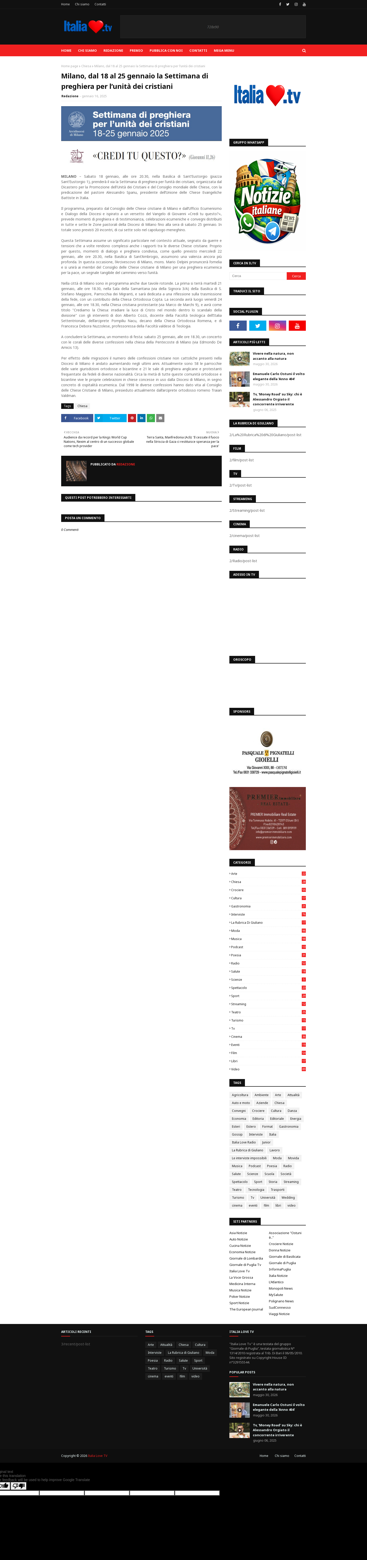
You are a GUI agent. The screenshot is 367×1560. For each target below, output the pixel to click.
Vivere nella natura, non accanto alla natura (273, 356)
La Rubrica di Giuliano (268, 922)
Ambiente (262, 1095)
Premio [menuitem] (136, 50)
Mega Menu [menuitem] (224, 50)
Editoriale (277, 1118)
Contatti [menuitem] (198, 50)
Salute (268, 971)
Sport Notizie (239, 1303)
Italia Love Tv (239, 1271)
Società (286, 1174)
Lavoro (275, 1150)
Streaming (268, 1004)
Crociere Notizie (281, 1243)
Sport (268, 996)
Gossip (237, 1134)
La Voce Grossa (241, 1277)
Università (267, 1197)
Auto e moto (241, 1103)
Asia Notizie (238, 1233)
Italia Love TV (97, 1456)
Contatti (100, 4)
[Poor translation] (18, 1486)
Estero (251, 1126)
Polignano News (281, 1301)
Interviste (268, 914)
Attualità (293, 1095)
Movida (293, 1158)
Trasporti (277, 1190)
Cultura (268, 898)
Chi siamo (82, 4)
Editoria (258, 1118)
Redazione (69, 96)
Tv (268, 1028)
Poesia (268, 955)
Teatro (268, 1012)
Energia (295, 1118)
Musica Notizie (240, 1290)
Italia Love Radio (244, 1142)
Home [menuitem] (66, 50)
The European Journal (246, 1309)
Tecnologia (256, 1190)
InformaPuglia (280, 1269)
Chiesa (86, 66)
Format (267, 1126)
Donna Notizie (280, 1250)
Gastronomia (268, 906)
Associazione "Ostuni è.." (285, 1235)
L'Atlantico (276, 1282)
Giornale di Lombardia (246, 1258)
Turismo (268, 1020)
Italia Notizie (278, 1275)
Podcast (268, 947)
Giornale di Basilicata (284, 1256)
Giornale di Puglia (282, 1263)
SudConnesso (280, 1307)
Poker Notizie (239, 1296)
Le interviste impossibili (249, 1158)
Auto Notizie (238, 1239)
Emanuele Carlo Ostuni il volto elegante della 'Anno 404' (279, 376)
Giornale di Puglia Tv (245, 1264)
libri (268, 1061)
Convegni (239, 1111)
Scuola (269, 1174)
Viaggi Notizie (279, 1313)
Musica (268, 939)
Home (65, 4)
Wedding (288, 1197)
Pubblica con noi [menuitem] (166, 50)
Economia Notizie (242, 1252)
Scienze (268, 979)
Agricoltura (240, 1095)
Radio (268, 963)
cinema (268, 1036)
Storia (273, 1182)
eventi (268, 1045)
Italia (272, 1134)
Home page (69, 66)
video (268, 1069)
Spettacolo (268, 988)
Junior (266, 1142)
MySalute (276, 1294)
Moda (268, 931)
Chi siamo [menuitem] (87, 50)
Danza (292, 1111)
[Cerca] (258, 276)
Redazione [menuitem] (113, 50)
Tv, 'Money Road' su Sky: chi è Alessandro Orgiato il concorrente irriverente (277, 399)
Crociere (268, 890)
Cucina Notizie (240, 1245)
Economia (239, 1118)
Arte (268, 874)
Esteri (236, 1126)
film (268, 1053)
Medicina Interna (242, 1283)
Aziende (262, 1103)
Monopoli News (281, 1288)
